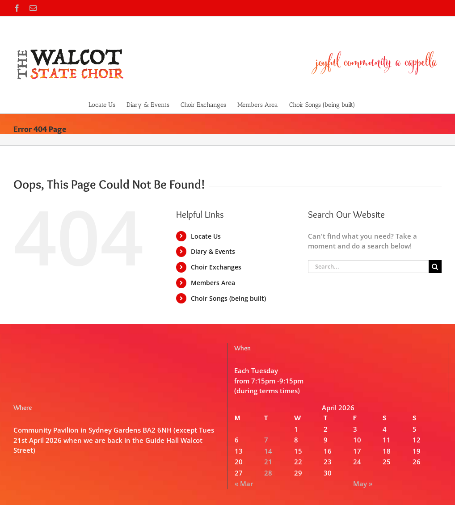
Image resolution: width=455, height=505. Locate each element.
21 (268, 461)
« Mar (244, 483)
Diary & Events (213, 251)
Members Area (213, 282)
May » (362, 483)
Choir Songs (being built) (228, 298)
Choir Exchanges (216, 267)
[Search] (435, 266)
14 (268, 450)
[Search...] (368, 266)
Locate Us (206, 236)
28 (268, 472)
